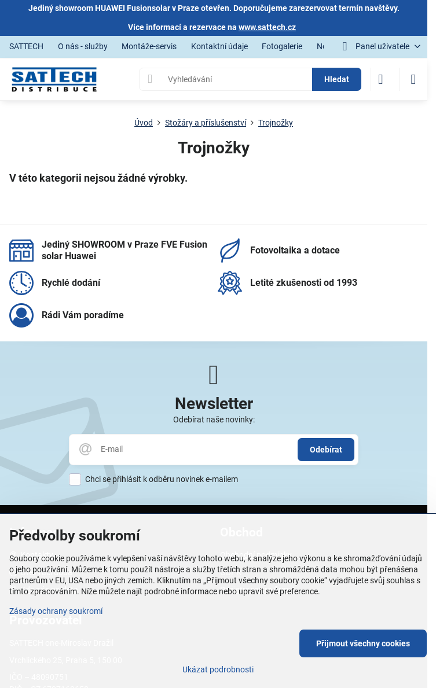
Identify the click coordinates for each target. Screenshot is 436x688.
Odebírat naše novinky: (214, 419)
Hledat (336, 79)
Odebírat (326, 449)
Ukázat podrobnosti (218, 669)
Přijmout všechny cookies (363, 643)
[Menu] (413, 79)
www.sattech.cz (267, 27)
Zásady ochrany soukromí (55, 611)
